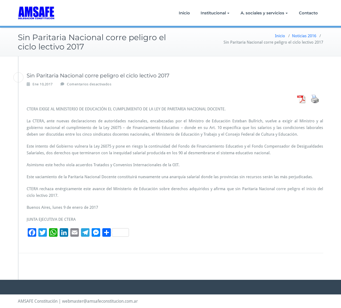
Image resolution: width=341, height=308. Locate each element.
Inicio (184, 12)
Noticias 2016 (304, 36)
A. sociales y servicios (264, 12)
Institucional (215, 12)
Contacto (308, 12)
